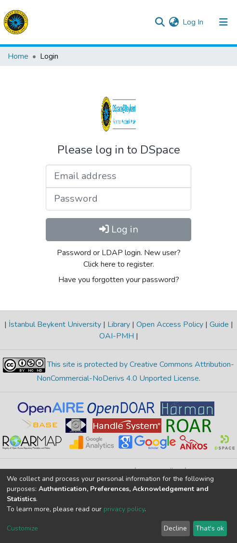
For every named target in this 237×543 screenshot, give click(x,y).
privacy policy (124, 509)
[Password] (118, 198)
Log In (193, 22)
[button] (174, 22)
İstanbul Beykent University (55, 324)
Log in (118, 229)
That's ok (210, 528)
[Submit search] (160, 22)
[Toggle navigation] (223, 22)
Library (118, 324)
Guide (219, 324)
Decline (175, 528)
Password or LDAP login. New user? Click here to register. (119, 258)
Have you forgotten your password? (118, 279)
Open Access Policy (169, 324)
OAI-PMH (117, 336)
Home (18, 56)
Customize (22, 528)
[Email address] (118, 176)
